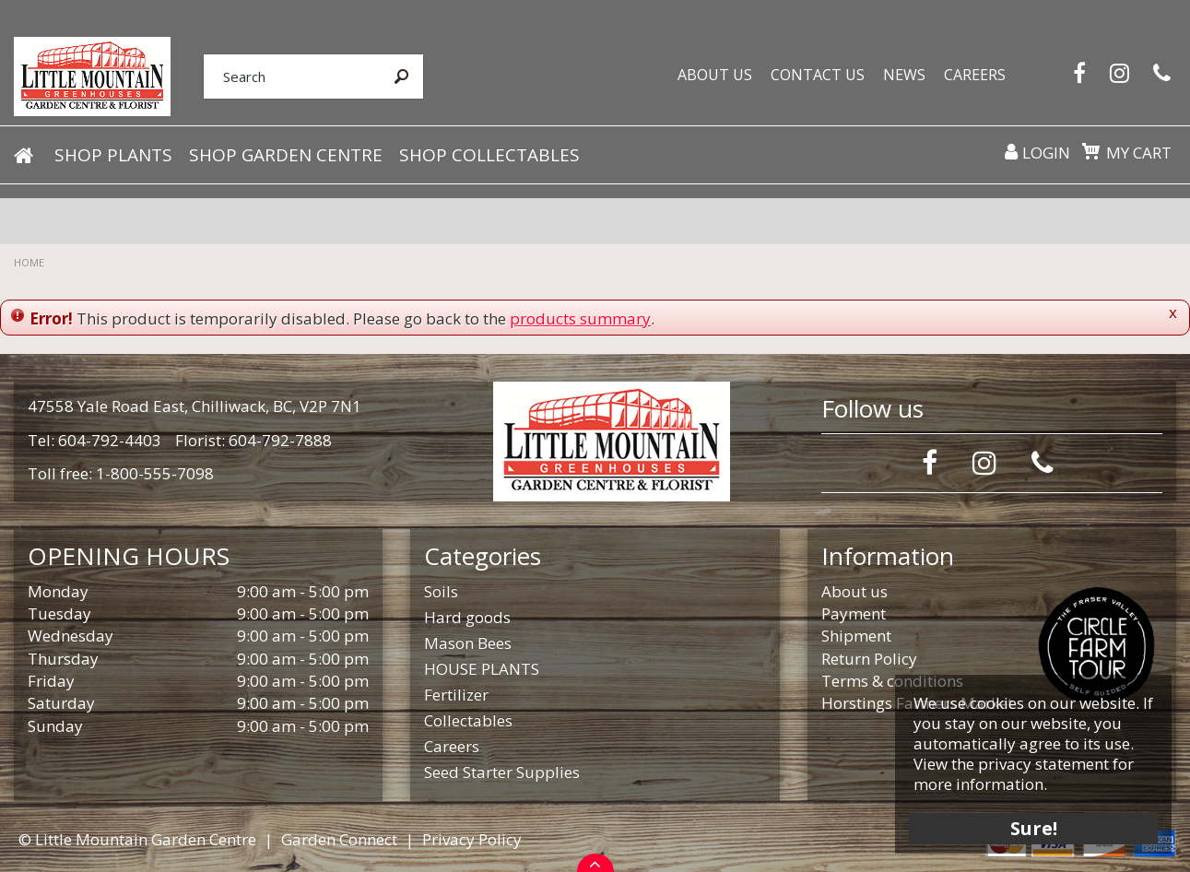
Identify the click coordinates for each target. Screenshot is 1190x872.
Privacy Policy (472, 839)
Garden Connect (339, 839)
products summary (580, 318)
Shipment (856, 635)
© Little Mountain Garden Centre (137, 839)
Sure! (1033, 828)
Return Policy (869, 658)
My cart (1139, 152)
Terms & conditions (892, 680)
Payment (853, 613)
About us (854, 591)
